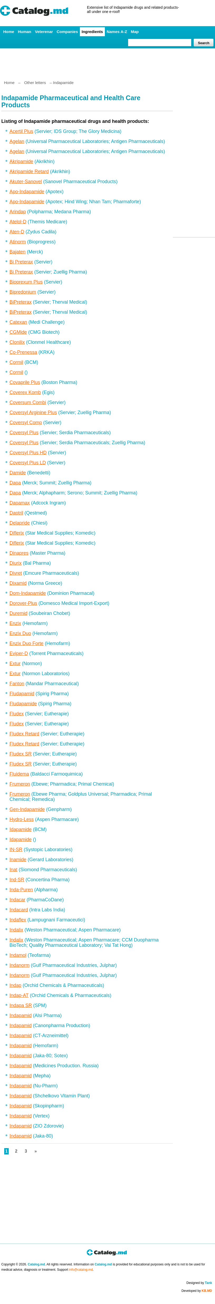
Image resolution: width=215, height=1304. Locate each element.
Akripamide (21, 161)
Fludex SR (20, 754)
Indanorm (19, 965)
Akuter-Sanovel (25, 181)
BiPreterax (20, 302)
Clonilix (17, 342)
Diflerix (16, 533)
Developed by (197, 1291)
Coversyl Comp (25, 422)
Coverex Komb (25, 392)
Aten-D (16, 231)
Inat (13, 869)
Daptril (16, 513)
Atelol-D (17, 221)
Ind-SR (16, 879)
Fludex (16, 713)
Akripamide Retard (29, 171)
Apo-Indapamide (26, 191)
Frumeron (19, 784)
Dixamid (18, 583)
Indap (15, 985)
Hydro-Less (21, 819)
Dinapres (18, 553)
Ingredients (92, 31)
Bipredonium (22, 292)
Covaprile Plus (24, 382)
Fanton (16, 683)
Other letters (35, 82)
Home (8, 31)
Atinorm (17, 241)
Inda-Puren (21, 889)
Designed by (199, 1283)
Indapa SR (20, 1005)
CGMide (18, 332)
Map (135, 31)
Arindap (17, 211)
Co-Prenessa (23, 352)
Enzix (15, 623)
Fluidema (19, 774)
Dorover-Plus (23, 603)
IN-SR (15, 849)
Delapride (19, 523)
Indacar (17, 899)
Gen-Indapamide (27, 809)
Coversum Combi (27, 402)
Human (24, 31)
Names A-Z (117, 31)
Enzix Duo (20, 633)
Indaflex (17, 919)
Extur (15, 663)
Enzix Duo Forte (26, 643)
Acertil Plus (21, 131)
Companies (67, 31)
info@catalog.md (81, 1269)
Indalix (16, 929)
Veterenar (44, 31)
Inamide (17, 859)
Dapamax (19, 502)
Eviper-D (18, 653)
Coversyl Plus (23, 432)
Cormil (16, 362)
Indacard (18, 909)
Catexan (18, 322)
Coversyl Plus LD (27, 462)
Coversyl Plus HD (28, 452)
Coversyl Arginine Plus (33, 412)
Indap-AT (18, 995)
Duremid (18, 613)
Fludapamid (21, 693)
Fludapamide (23, 703)
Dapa (15, 482)
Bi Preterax (21, 261)
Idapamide (20, 829)
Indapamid (20, 1015)
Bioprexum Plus (26, 282)
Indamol (17, 955)
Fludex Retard (24, 733)
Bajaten (17, 251)
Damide (17, 472)
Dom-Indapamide (27, 593)
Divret (15, 573)
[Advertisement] (107, 62)
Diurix (15, 563)
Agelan (16, 141)
